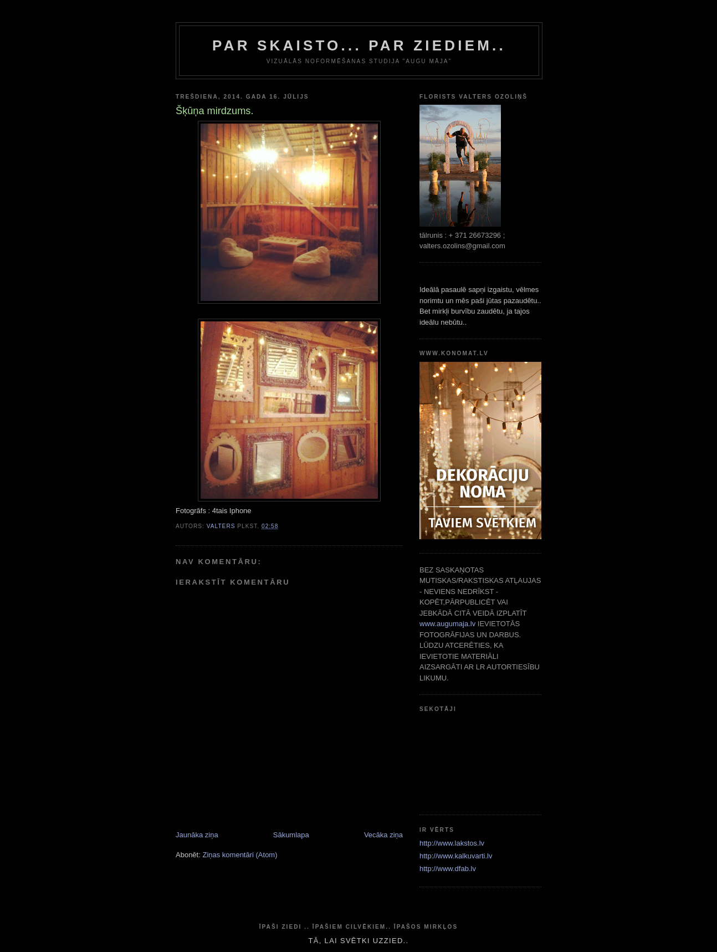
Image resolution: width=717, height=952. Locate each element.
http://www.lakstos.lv (451, 843)
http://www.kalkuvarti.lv (456, 856)
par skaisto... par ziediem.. (359, 45)
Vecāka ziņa (383, 835)
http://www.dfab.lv (447, 868)
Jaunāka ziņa (197, 835)
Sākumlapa (291, 835)
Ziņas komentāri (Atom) (239, 855)
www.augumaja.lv (447, 624)
